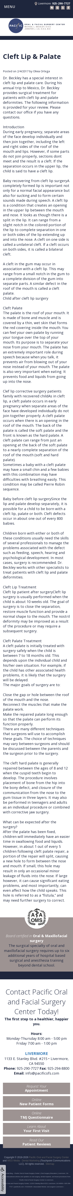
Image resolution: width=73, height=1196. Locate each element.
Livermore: (52, 3)
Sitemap (50, 1164)
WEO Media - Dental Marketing (23, 1160)
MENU (9, 6)
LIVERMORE (36, 1053)
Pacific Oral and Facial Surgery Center (49, 1157)
